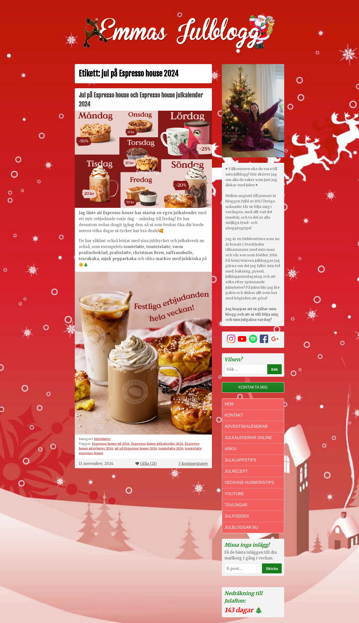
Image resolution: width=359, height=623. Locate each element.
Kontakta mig (253, 387)
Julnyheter (102, 439)
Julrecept (236, 471)
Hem (229, 404)
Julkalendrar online (248, 438)
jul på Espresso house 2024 (136, 448)
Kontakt (234, 415)
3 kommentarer (193, 463)
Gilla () (146, 463)
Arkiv (231, 449)
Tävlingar (236, 505)
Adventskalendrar (246, 426)
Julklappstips (240, 460)
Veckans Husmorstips (249, 482)
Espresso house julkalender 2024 (157, 443)
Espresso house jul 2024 (111, 443)
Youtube (234, 494)
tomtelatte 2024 (171, 448)
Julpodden (237, 516)
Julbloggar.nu (241, 527)
